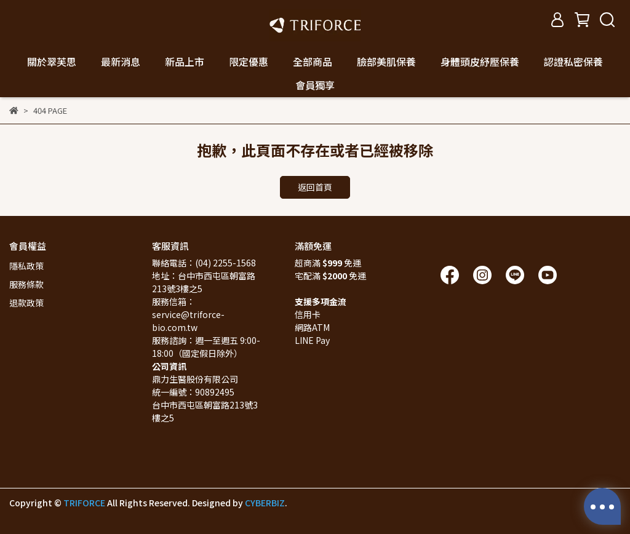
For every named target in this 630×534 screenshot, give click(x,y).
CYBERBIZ (265, 502)
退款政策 (26, 303)
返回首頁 (315, 187)
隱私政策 (26, 266)
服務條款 (26, 284)
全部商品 (312, 61)
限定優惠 (248, 61)
